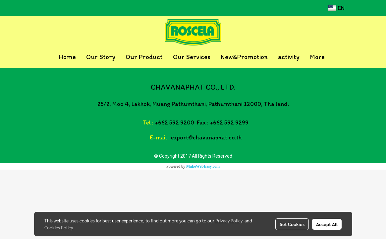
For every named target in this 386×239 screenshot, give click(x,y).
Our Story (100, 57)
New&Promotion (244, 57)
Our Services (191, 57)
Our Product (144, 57)
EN (336, 8)
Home (67, 57)
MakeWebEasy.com (203, 166)
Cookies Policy (58, 227)
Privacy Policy (229, 220)
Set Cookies (292, 224)
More (317, 57)
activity (289, 57)
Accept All (327, 224)
